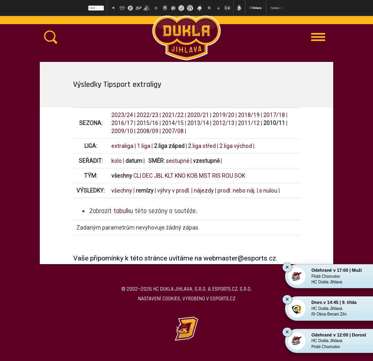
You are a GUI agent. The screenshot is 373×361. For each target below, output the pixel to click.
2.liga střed (202, 146)
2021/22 (173, 115)
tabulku (123, 211)
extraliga (122, 146)
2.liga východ (235, 146)
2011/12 (249, 123)
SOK (239, 175)
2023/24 (122, 115)
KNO (180, 175)
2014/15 (173, 123)
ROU (227, 175)
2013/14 (198, 123)
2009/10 (122, 131)
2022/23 (147, 115)
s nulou (268, 190)
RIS (216, 175)
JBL (159, 175)
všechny (121, 190)
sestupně (177, 161)
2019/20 (223, 115)
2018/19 (249, 115)
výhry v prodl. (173, 190)
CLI (137, 175)
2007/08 (173, 131)
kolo (116, 161)
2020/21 (198, 115)
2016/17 (122, 123)
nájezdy (204, 190)
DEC (147, 175)
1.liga (143, 146)
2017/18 (274, 115)
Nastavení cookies (159, 298)
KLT (169, 175)
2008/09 (147, 131)
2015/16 (147, 123)
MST (205, 175)
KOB (192, 175)
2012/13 (223, 123)
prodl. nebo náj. (236, 190)
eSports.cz (222, 298)
